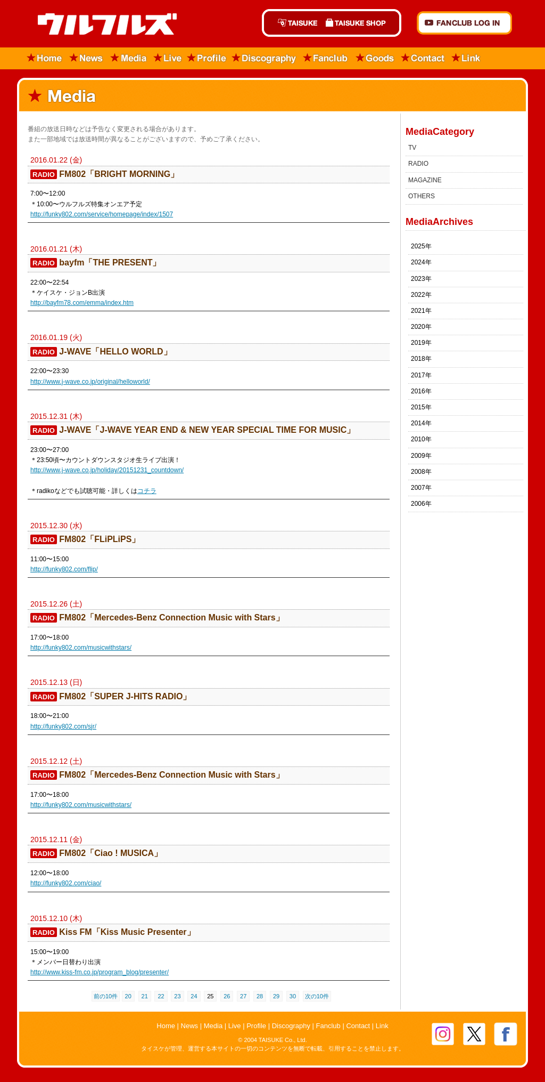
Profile (207, 58)
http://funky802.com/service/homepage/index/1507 (101, 214)
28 (260, 996)
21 (145, 996)
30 (293, 996)
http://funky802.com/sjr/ (63, 726)
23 (177, 996)
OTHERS (421, 196)
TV (412, 147)
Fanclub (326, 58)
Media (129, 58)
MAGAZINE (425, 180)
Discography (264, 58)
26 (227, 996)
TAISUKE (291, 23)
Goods (375, 58)
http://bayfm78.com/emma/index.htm (82, 302)
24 (194, 996)
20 (128, 996)
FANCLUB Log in (464, 23)
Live (168, 58)
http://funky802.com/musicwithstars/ (80, 647)
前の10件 (106, 996)
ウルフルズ (101, 25)
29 (276, 996)
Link (466, 58)
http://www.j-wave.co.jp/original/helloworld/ (90, 381)
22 (161, 996)
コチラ (146, 491)
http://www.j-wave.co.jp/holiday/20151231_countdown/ (107, 470)
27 (243, 996)
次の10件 (317, 996)
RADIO (418, 163)
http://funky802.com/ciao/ (65, 883)
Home (41, 58)
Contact (423, 58)
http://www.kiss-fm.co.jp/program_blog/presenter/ (99, 972)
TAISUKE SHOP (361, 23)
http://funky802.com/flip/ (64, 569)
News (86, 58)
